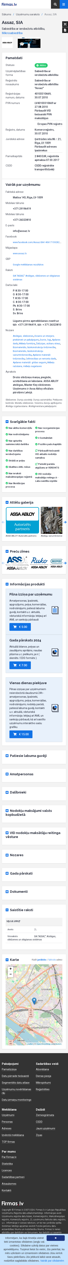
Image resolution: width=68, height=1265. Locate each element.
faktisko (52, 960)
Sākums (6, 14)
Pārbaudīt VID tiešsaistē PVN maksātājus (43, 114)
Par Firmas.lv (9, 1157)
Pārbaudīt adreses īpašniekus (46, 148)
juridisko (41, 960)
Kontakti (6, 1190)
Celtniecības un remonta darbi (41, 358)
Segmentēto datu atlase (16, 1082)
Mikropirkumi (43, 1082)
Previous (3, 522)
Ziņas (39, 1135)
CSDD (39, 1121)
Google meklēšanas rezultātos (28, 264)
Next (65, 522)
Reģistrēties (43, 1089)
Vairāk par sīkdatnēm (52, 1260)
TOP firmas (8, 1141)
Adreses (6, 1128)
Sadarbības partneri (13, 1177)
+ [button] (10, 969)
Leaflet (30, 1044)
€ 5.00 (20, 627)
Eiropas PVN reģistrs (50, 124)
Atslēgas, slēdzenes (23, 336)
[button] (7, 42)
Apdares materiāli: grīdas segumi (29, 362)
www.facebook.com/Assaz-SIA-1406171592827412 (39, 242)
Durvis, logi (45, 340)
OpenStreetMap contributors (48, 1044)
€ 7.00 (20, 665)
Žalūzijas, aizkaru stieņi (48, 343)
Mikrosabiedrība (12, 33)
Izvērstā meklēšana (13, 1135)
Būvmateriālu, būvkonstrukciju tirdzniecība (34, 347)
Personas (7, 1121)
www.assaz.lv (20, 253)
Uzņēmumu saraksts (28, 14)
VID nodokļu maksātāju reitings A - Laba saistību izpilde (46, 477)
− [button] (10, 974)
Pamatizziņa (9, 1069)
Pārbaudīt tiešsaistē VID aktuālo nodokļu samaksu (47, 454)
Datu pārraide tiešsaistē (15, 1076)
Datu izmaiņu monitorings (16, 1099)
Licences (7, 1170)
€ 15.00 (21, 734)
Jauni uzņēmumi (45, 1128)
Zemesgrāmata (45, 1115)
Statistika (7, 1163)
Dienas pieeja (43, 1076)
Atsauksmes (9, 1183)
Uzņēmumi (8, 1115)
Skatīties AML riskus (19, 467)
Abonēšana (42, 1069)
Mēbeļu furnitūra (27, 343)
